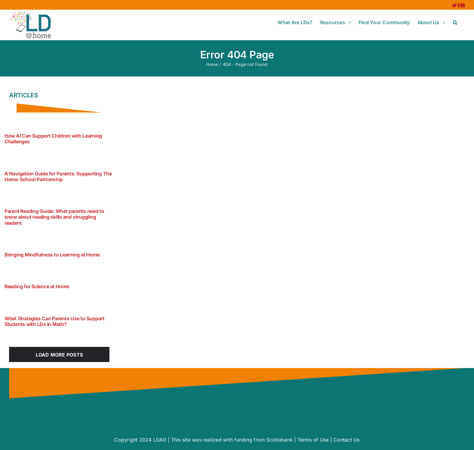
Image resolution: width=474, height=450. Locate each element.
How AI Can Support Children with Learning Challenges (53, 139)
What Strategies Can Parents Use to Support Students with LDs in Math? (55, 321)
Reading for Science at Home (37, 286)
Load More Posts (59, 355)
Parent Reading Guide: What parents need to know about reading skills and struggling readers (54, 217)
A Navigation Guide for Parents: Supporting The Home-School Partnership (58, 176)
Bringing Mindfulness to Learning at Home (52, 255)
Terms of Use (313, 440)
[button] (455, 22)
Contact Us (346, 440)
